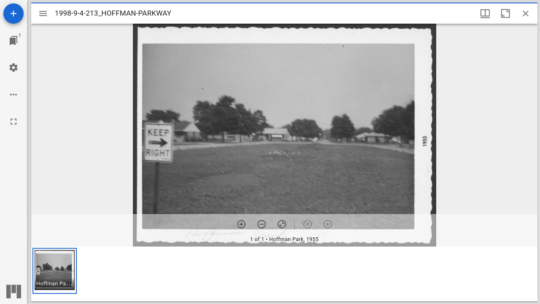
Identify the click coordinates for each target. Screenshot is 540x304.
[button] (55, 271)
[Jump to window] (13, 40)
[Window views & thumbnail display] (485, 13)
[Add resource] (13, 13)
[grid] (284, 274)
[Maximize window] (505, 13)
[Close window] (526, 13)
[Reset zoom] (282, 224)
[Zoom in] (241, 224)
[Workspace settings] (13, 67)
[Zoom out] (261, 224)
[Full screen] (13, 121)
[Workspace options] (13, 94)
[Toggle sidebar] (43, 13)
